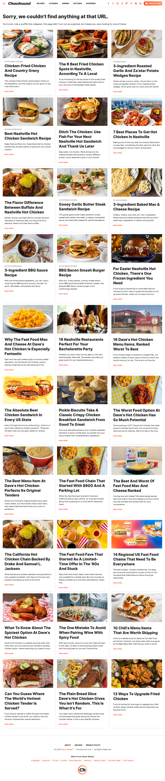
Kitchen (77, 3)
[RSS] (140, 4)
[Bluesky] (136, 4)
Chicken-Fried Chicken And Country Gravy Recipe (25, 71)
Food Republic (75, 761)
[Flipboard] (126, 4)
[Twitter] (113, 4)
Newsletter (153, 3)
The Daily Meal (114, 761)
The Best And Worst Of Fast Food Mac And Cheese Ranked (133, 486)
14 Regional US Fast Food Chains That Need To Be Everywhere (135, 559)
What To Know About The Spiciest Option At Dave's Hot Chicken (28, 633)
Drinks (65, 3)
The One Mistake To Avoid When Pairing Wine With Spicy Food (82, 633)
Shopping (91, 3)
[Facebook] (108, 4)
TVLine (55, 761)
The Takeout (128, 761)
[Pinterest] (131, 4)
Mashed (87, 761)
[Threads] (122, 4)
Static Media (66, 749)
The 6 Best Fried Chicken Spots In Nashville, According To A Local (81, 69)
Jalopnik (46, 761)
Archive (78, 745)
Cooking (53, 3)
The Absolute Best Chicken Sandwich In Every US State (23, 415)
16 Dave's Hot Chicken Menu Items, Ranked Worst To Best (133, 344)
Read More (9, 91)
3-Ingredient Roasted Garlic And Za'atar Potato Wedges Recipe (136, 71)
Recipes (41, 3)
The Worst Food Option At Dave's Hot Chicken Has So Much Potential (136, 415)
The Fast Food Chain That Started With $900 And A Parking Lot (82, 486)
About (68, 745)
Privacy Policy (93, 745)
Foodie (64, 761)
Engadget (35, 761)
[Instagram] (117, 4)
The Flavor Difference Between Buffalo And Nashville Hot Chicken (24, 207)
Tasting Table (99, 761)
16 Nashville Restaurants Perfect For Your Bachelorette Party (81, 344)
